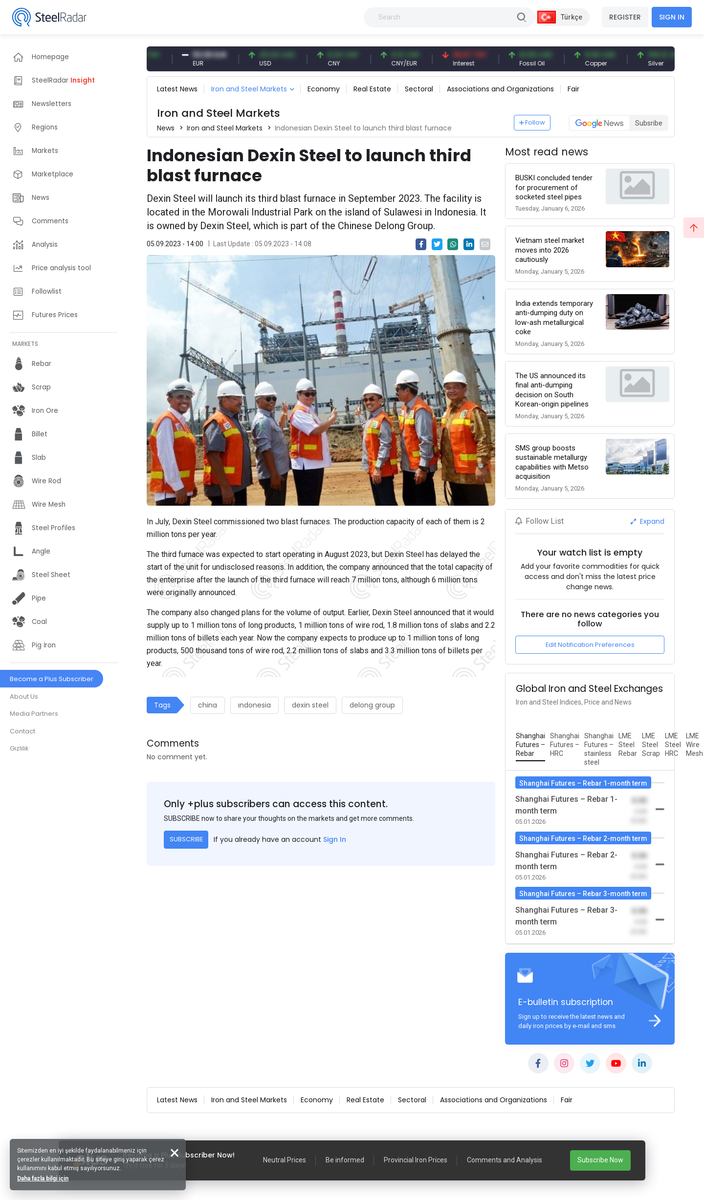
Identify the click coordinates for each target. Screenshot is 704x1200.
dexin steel (310, 705)
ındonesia (254, 705)
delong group (372, 705)
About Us (24, 696)
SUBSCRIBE (186, 839)
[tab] (530, 745)
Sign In (334, 839)
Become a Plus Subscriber (51, 679)
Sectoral (419, 89)
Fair (573, 89)
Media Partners (34, 713)
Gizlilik (19, 748)
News (166, 128)
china (207, 705)
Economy (324, 89)
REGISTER (625, 17)
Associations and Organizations (500, 89)
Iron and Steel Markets (249, 89)
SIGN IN (671, 17)
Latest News (177, 89)
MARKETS (25, 344)
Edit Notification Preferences (590, 644)
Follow (532, 122)
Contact (22, 731)
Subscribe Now (600, 1160)
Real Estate (372, 89)
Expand (647, 521)
